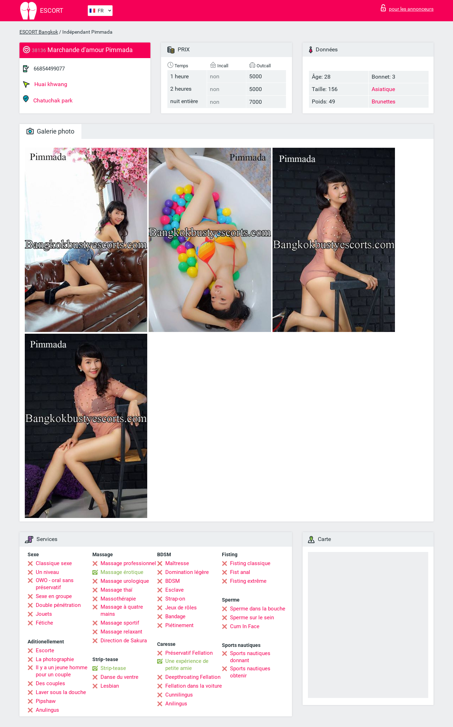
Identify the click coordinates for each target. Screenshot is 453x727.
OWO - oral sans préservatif (55, 584)
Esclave (174, 590)
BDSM (172, 581)
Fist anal (240, 572)
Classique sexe (54, 563)
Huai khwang (45, 84)
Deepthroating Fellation (192, 677)
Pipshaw (46, 701)
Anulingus (47, 710)
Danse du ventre (119, 677)
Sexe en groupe (54, 596)
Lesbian (110, 686)
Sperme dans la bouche (257, 608)
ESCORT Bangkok (38, 32)
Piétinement (179, 625)
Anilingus (176, 703)
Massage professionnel (128, 563)
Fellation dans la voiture (193, 686)
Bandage (175, 616)
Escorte (45, 650)
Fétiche (44, 623)
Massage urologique (125, 581)
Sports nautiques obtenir (250, 672)
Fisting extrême (248, 581)
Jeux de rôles (181, 607)
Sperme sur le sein (252, 617)
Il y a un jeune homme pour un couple (61, 671)
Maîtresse (177, 563)
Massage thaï (116, 590)
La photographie (55, 659)
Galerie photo (50, 131)
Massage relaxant (121, 632)
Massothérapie (118, 599)
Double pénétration (58, 605)
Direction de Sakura (124, 640)
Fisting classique (250, 563)
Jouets (44, 614)
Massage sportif (120, 623)
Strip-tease (113, 668)
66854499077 (49, 69)
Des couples (50, 683)
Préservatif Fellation (189, 653)
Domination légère (187, 572)
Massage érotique (122, 572)
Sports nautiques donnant (250, 657)
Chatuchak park (48, 99)
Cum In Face (244, 626)
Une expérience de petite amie (186, 664)
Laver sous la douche (61, 692)
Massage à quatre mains (122, 610)
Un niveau (47, 572)
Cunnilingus (179, 695)
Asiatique (383, 89)
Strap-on (175, 599)
